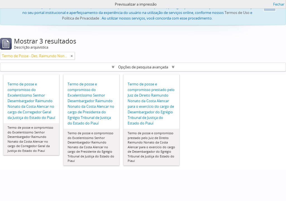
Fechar (278, 4)
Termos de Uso (237, 12)
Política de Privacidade (80, 18)
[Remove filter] (72, 56)
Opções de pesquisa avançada (143, 67)
